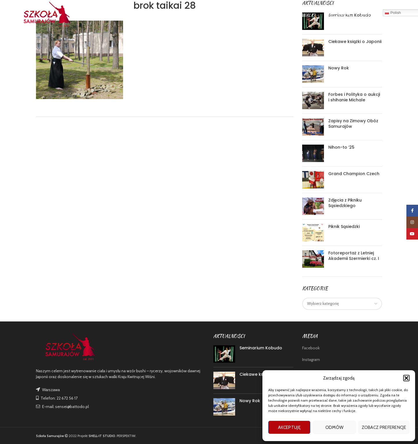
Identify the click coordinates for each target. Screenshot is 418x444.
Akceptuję (289, 427)
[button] (406, 378)
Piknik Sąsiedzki (344, 226)
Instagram (311, 359)
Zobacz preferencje (384, 427)
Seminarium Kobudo (260, 348)
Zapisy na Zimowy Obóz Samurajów (353, 124)
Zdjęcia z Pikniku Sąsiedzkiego (345, 203)
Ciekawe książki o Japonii (354, 41)
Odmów (334, 427)
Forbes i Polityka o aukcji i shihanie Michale (354, 97)
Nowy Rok (338, 68)
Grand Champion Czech (353, 174)
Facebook (311, 347)
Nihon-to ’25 (341, 147)
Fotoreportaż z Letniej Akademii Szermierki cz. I (353, 256)
